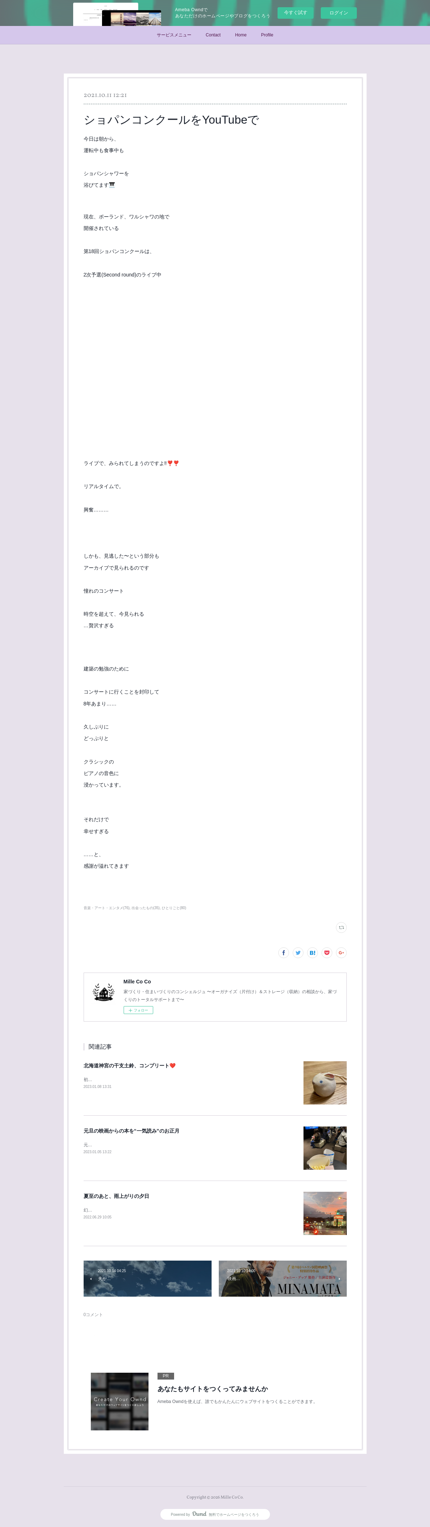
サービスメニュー (174, 34)
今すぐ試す (295, 12)
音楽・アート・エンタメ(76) (107, 908)
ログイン (338, 13)
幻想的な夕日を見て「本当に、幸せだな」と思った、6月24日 (143, 1210)
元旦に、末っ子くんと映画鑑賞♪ (115, 1144)
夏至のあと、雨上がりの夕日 (116, 1196)
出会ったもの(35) (146, 908)
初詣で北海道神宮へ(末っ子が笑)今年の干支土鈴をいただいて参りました (154, 1079)
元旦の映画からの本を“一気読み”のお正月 (131, 1131)
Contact (213, 34)
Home (241, 34)
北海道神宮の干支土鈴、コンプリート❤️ (130, 1065)
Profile (267, 34)
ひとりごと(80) (174, 908)
